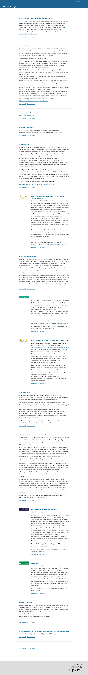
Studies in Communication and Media (42, 298)
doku (20, 646)
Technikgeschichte (24, 144)
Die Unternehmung (24, 392)
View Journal (22, 37)
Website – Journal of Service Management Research (33, 101)
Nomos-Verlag (63, 27)
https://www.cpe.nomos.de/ (26, 115)
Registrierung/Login (62, 323)
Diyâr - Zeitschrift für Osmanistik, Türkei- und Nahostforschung (50, 340)
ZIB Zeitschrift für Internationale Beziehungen (44, 509)
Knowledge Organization (26, 602)
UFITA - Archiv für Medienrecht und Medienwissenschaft (35, 435)
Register (78, 1)
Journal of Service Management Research (31, 46)
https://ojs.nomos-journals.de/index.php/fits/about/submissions (49, 244)
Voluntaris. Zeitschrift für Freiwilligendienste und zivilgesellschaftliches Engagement (44, 631)
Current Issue (31, 37)
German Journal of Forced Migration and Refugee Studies (36, 18)
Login (83, 1)
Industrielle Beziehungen (26, 127)
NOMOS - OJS (9, 6)
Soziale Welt (34, 563)
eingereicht (48, 323)
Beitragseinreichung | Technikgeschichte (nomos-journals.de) (36, 184)
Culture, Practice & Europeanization (29, 113)
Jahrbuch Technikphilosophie (27, 256)
